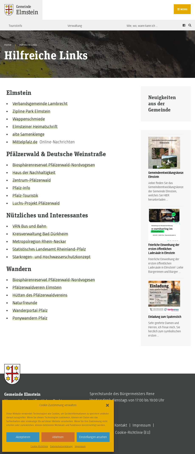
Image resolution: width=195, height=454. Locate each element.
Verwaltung (75, 25)
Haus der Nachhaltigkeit (34, 172)
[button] (107, 405)
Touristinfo (15, 25)
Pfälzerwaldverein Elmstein (37, 287)
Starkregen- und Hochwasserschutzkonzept (51, 256)
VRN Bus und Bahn (30, 226)
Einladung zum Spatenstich (164, 316)
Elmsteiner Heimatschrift (35, 126)
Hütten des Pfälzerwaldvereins (40, 295)
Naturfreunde (25, 302)
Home (7, 44)
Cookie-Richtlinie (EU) (132, 432)
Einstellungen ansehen (93, 437)
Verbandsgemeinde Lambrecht (40, 103)
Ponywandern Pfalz (30, 318)
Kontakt (120, 425)
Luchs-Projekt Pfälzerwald (36, 203)
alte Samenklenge (28, 134)
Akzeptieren (23, 437)
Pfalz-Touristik (25, 195)
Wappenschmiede (29, 119)
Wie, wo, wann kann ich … (142, 25)
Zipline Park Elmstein (31, 111)
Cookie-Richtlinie (39, 446)
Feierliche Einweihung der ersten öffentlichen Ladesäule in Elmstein (163, 249)
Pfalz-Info (21, 188)
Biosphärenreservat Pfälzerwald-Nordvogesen (54, 165)
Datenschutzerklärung (61, 446)
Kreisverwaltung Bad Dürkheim (40, 233)
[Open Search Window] (189, 25)
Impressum (80, 446)
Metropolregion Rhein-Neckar (39, 241)
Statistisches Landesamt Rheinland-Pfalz (49, 249)
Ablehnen (58, 437)
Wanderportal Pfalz (30, 310)
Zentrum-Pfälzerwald (32, 180)
